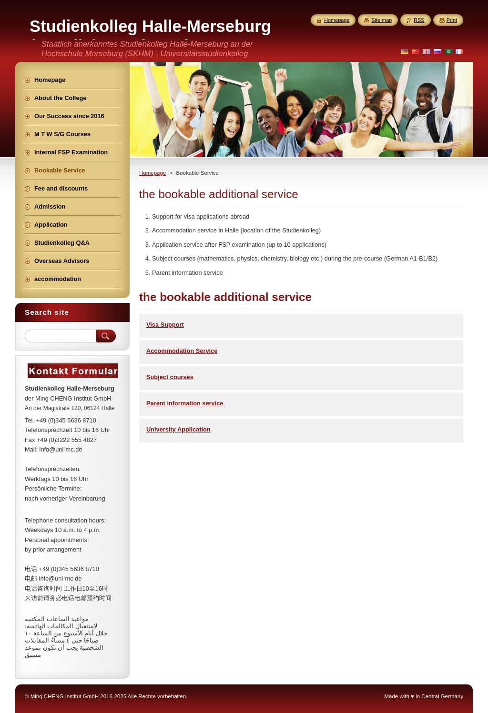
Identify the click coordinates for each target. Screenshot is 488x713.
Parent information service (184, 403)
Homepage (152, 173)
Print (452, 20)
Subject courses (169, 377)
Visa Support (165, 324)
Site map (381, 20)
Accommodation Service (181, 350)
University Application (178, 429)
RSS (419, 20)
